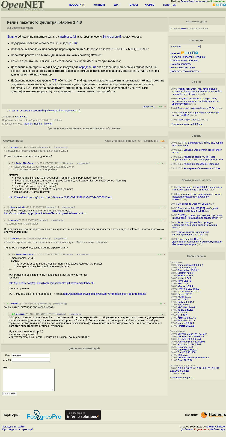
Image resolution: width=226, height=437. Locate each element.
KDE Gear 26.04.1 (187, 307)
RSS (162, 140)
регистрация (201, 1)
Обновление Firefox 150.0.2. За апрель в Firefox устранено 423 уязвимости (197, 188)
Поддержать (201, 433)
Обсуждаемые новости (196, 180)
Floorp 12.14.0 (186, 275)
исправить (149, 106)
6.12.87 (197, 368)
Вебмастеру (217, 433)
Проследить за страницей (17, 433)
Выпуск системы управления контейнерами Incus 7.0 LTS (191, 233)
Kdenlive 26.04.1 (186, 320)
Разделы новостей (182, 57)
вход (192, 1)
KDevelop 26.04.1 (187, 318)
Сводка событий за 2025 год (187, 124)
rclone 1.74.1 (184, 278)
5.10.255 (184, 370)
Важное (196, 81)
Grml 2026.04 (185, 360)
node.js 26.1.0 (185, 310)
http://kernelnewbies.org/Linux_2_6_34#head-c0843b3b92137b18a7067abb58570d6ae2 (60, 197)
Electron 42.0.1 (186, 273)
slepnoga (20, 314)
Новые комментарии (183, 67)
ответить (44, 147)
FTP (183, 28)
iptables (28, 123)
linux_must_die (18, 207)
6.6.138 (206, 368)
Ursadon (15, 238)
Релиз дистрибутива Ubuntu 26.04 (196, 108)
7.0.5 (180, 368)
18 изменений (112, 36)
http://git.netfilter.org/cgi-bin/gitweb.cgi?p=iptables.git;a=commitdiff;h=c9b (51, 283)
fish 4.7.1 (182, 312)
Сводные (200, 57)
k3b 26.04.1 (184, 304)
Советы (196, 135)
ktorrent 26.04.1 (186, 323)
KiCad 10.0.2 (184, 296)
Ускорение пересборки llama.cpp (201, 164)
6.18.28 (188, 368)
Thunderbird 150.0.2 (188, 270)
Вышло (12, 36)
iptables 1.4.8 (68, 36)
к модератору (61, 147)
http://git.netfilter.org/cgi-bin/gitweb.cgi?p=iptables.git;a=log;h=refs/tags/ (104, 293)
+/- (139, 140)
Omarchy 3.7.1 (185, 347)
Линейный (130, 140)
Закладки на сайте (13, 430)
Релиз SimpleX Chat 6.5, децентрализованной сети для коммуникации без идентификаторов (197, 242)
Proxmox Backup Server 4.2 (193, 357)
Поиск (166, 4)
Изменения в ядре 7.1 (182, 377)
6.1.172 (215, 368)
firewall (48, 123)
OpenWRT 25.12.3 (188, 349)
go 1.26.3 (183, 315)
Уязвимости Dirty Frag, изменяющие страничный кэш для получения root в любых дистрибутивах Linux (197, 91)
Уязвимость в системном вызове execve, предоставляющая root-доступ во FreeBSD (197, 197)
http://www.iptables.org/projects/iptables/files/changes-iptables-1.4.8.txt (45, 213)
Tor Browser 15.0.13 (188, 291)
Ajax (107, 140)
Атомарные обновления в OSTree (201, 168)
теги (174, 4)
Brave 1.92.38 (185, 294)
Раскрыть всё (150, 140)
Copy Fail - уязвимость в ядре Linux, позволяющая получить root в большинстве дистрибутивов (196, 101)
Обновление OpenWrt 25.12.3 (194, 203)
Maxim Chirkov (215, 430)
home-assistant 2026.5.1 (190, 265)
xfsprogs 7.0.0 (186, 286)
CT (54, 80)
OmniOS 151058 (187, 352)
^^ (58, 163)
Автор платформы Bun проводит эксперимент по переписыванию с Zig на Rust (195, 225)
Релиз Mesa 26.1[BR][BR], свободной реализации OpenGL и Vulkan (195, 209)
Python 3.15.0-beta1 (188, 288)
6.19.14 (181, 373)
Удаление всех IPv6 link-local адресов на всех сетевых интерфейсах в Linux (198, 158)
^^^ (61, 163)
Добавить (187, 433)
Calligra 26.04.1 (186, 302)
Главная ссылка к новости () (44, 110)
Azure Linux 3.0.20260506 (191, 341)
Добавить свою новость (185, 71)
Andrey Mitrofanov (24, 163)
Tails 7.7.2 (183, 355)
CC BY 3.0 (21, 116)
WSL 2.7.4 (183, 283)
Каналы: (175, 53)
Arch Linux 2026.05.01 (189, 344)
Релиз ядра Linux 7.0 (189, 119)
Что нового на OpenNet (184, 60)
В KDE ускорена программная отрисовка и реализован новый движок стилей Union (197, 216)
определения (87, 67)
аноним (14, 220)
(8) (21, 140)
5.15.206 (174, 370)
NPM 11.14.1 (184, 281)
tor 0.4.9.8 (183, 299)
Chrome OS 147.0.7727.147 (192, 333)
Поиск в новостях (181, 64)
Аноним (14, 303)
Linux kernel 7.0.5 (187, 267)
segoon (14, 147)
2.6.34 (73, 43)
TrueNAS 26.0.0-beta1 (189, 339)
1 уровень (117, 140)
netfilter (38, 123)
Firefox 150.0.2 (186, 325)
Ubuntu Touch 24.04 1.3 (191, 336)
